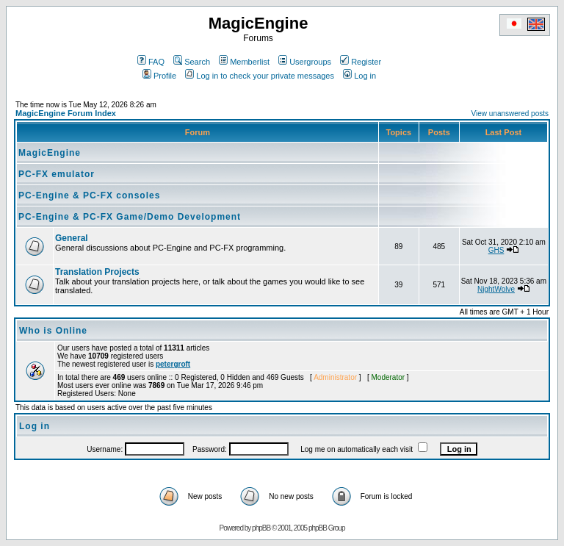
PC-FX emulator (56, 174)
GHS (496, 250)
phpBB (261, 528)
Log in (359, 75)
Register (360, 61)
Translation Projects (97, 272)
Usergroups (304, 61)
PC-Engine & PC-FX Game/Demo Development (129, 217)
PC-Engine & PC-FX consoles (89, 195)
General (71, 238)
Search (191, 61)
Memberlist (244, 61)
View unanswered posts (510, 113)
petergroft (173, 364)
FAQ (150, 61)
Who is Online (53, 331)
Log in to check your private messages (259, 75)
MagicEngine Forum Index (65, 113)
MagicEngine (49, 153)
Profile (159, 75)
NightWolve (496, 289)
